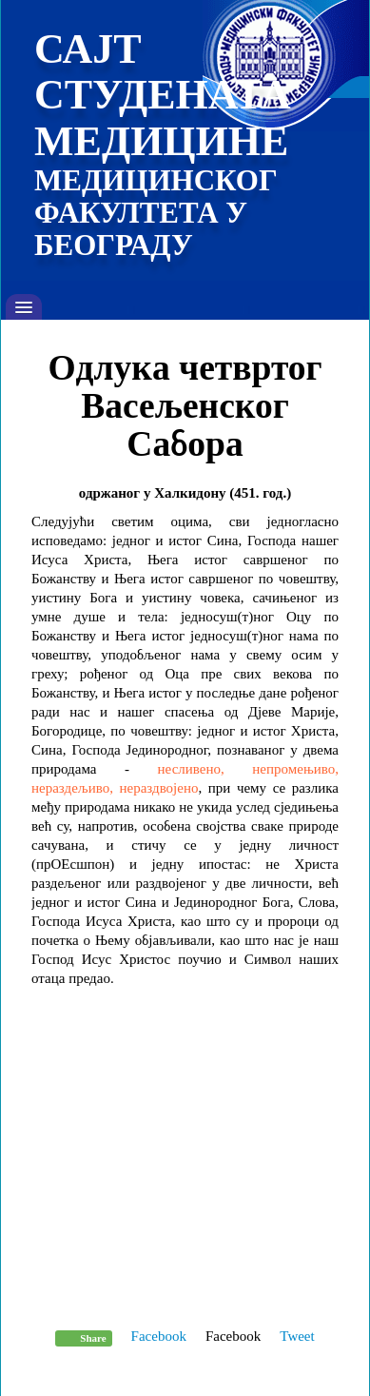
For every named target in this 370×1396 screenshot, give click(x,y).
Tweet (297, 1336)
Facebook (158, 1336)
